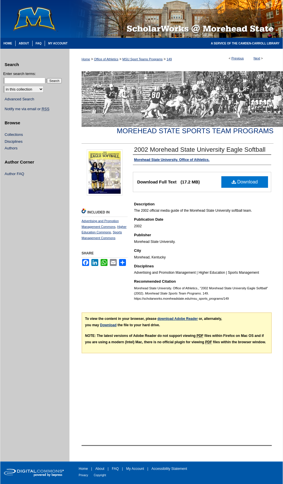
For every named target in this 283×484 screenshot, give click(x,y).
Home (86, 59)
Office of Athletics (106, 59)
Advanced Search (19, 99)
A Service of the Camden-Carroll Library (245, 43)
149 (169, 59)
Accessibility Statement (169, 469)
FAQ (115, 469)
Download (245, 181)
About (99, 469)
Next (257, 58)
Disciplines (13, 141)
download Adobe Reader (177, 319)
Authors (11, 148)
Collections (14, 134)
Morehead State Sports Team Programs (195, 131)
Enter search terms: (19, 74)
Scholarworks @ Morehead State (176, 19)
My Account (135, 469)
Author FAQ (14, 174)
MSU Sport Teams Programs (142, 59)
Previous (237, 58)
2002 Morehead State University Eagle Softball (199, 149)
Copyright (100, 475)
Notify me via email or (27, 109)
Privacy (83, 475)
